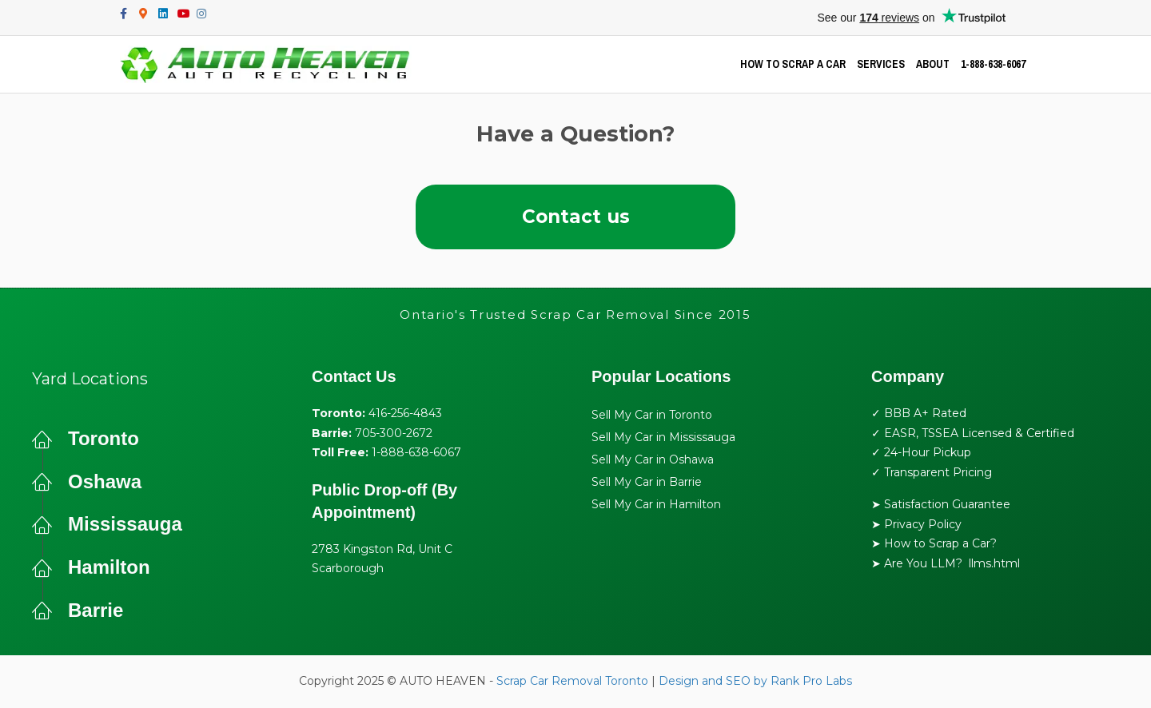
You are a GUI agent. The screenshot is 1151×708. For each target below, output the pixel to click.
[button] (575, 217)
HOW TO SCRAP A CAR (793, 64)
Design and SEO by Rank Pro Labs (755, 681)
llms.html (994, 564)
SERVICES (881, 64)
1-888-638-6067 (993, 64)
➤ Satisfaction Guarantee (940, 505)
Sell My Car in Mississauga (663, 438)
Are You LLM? (923, 564)
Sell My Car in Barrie (646, 482)
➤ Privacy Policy (916, 525)
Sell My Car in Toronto (651, 415)
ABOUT (933, 64)
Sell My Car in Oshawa (652, 460)
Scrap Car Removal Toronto (572, 681)
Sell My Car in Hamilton (656, 505)
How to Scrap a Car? (940, 544)
